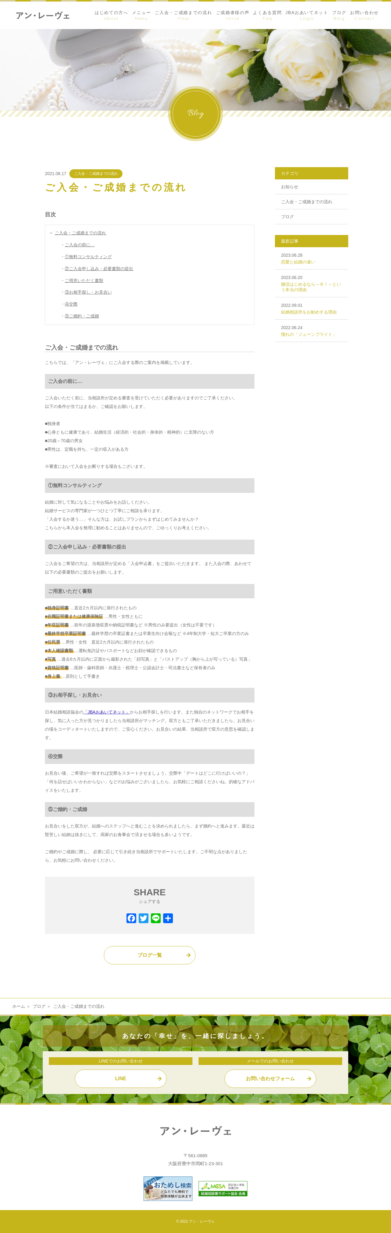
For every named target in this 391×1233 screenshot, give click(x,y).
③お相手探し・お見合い (88, 292)
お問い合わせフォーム (270, 1078)
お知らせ (289, 186)
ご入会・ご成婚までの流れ (96, 173)
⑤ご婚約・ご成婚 (82, 316)
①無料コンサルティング (88, 256)
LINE (120, 1078)
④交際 (71, 304)
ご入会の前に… (80, 244)
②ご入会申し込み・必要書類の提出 (99, 268)
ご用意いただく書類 (84, 280)
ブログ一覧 (149, 955)
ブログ (287, 216)
